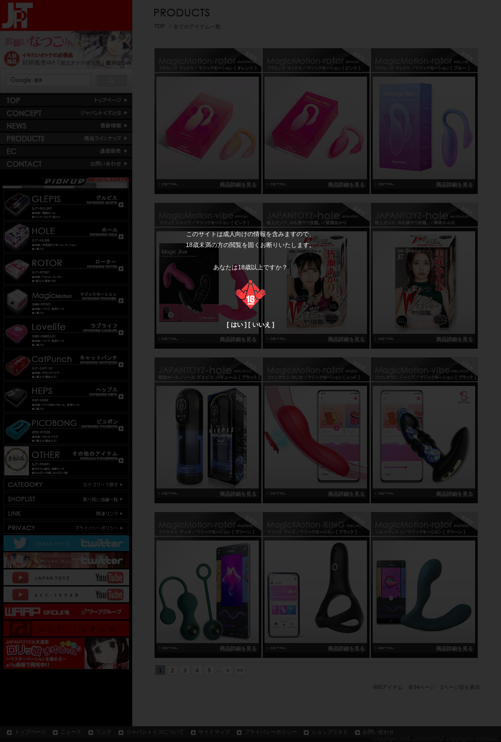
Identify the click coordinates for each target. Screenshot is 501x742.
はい (237, 324)
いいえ (261, 324)
